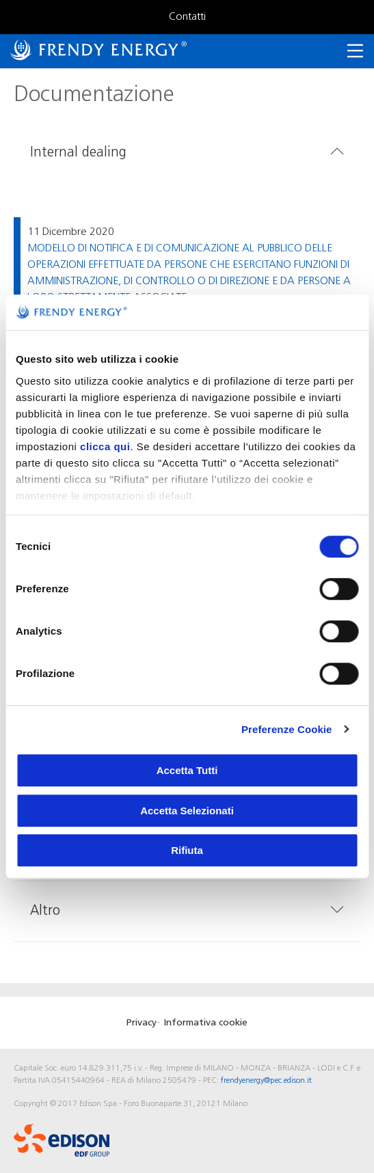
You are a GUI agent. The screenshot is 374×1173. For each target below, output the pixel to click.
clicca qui (105, 446)
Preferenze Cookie (286, 729)
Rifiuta (187, 850)
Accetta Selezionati (187, 810)
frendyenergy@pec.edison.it (266, 1081)
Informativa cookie (205, 1023)
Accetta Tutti (187, 770)
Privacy (141, 1023)
